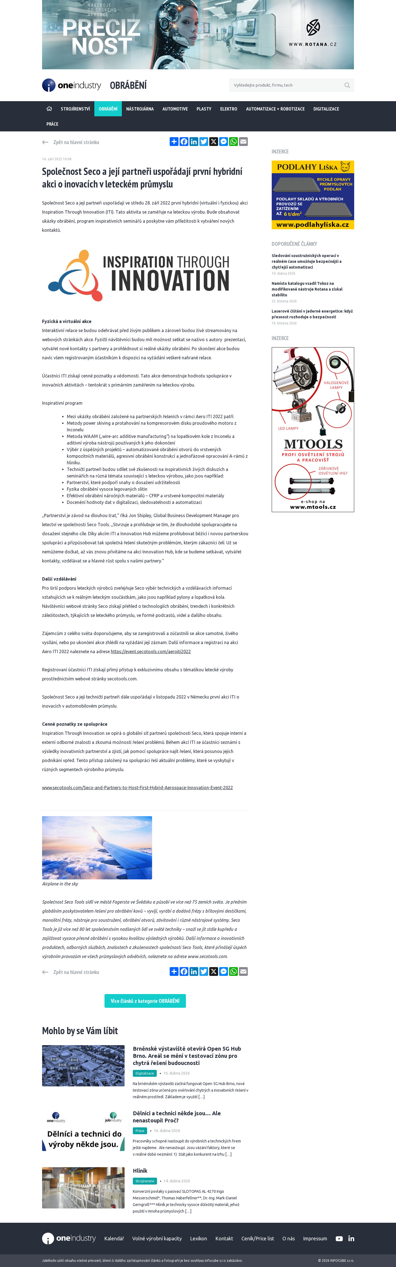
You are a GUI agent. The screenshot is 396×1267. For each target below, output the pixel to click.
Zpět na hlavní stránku (76, 142)
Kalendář (114, 1238)
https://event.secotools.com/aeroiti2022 (151, 651)
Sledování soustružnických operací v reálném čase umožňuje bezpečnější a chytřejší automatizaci (307, 261)
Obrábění (108, 109)
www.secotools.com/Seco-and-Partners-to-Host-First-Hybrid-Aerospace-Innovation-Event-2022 (137, 787)
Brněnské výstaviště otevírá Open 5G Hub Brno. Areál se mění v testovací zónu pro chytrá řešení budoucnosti (187, 1055)
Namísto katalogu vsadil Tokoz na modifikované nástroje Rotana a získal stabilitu (307, 289)
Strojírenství (145, 1181)
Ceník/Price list (257, 1238)
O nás (288, 1238)
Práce (52, 124)
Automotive (175, 109)
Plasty (204, 109)
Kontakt (224, 1238)
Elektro (228, 109)
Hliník (140, 1170)
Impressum (315, 1238)
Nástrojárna (140, 109)
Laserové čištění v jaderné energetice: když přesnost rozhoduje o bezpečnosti (312, 314)
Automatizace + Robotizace (275, 109)
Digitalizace (326, 109)
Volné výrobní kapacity (157, 1238)
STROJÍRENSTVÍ (75, 109)
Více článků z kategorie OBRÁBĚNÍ (145, 1000)
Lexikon (198, 1238)
